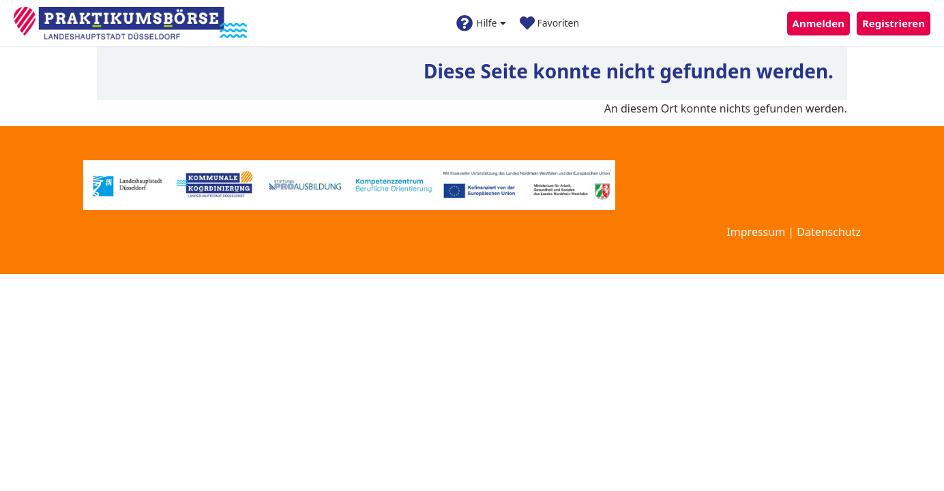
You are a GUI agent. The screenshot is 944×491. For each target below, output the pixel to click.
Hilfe (481, 23)
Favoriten (549, 23)
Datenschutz (829, 231)
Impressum (755, 231)
